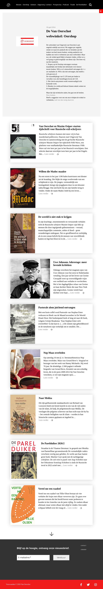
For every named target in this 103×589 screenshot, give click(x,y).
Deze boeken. (51, 95)
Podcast (66, 5)
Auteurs (33, 5)
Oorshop (26, 5)
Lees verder (52, 154)
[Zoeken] (90, 5)
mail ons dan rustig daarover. (64, 100)
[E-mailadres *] (33, 557)
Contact (83, 545)
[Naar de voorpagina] (8, 5)
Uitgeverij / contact (45, 5)
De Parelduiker (81, 5)
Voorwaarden (10, 584)
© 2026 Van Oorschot (22, 584)
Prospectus (57, 5)
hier (84, 69)
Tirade (72, 5)
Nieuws (18, 5)
